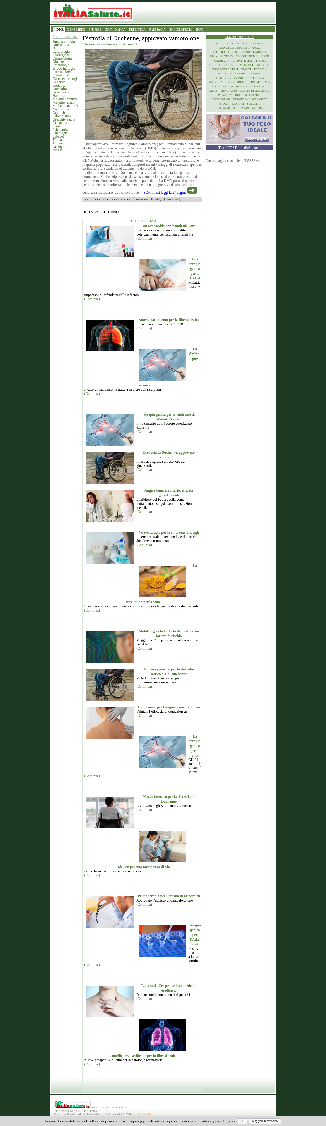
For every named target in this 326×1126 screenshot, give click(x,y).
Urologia (59, 146)
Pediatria (59, 126)
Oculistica (60, 112)
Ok (242, 1121)
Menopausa (229, 90)
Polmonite (259, 99)
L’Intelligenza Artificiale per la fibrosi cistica (142, 1056)
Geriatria (59, 85)
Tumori (58, 143)
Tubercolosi (225, 108)
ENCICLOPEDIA (180, 29)
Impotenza (223, 77)
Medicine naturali (65, 106)
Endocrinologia (64, 68)
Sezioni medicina (65, 36)
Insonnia (215, 82)
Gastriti (241, 73)
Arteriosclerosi (225, 52)
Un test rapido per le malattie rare (168, 226)
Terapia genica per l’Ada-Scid (195, 934)
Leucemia (255, 82)
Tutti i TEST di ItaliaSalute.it (239, 148)
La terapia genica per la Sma (195, 745)
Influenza (256, 77)
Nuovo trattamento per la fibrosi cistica (169, 320)
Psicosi (223, 103)
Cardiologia (61, 51)
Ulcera (257, 108)
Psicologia (60, 133)
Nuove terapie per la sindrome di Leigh (169, 532)
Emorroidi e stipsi (225, 69)
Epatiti (246, 69)
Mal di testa (238, 86)
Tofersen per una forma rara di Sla (143, 867)
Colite (228, 65)
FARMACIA (157, 29)
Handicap (59, 96)
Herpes (256, 73)
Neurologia (61, 109)
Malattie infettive (65, 99)
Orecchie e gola (64, 119)
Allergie (242, 43)
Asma (213, 56)
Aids (230, 43)
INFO (200, 29)
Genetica (59, 82)
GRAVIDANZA (115, 29)
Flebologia (60, 75)
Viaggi (57, 150)
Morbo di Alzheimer (245, 95)
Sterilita (254, 103)
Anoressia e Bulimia (234, 47)
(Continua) (144, 238)
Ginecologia (61, 89)
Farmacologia (62, 72)
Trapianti (59, 140)
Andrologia (61, 45)
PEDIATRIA (137, 29)
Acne (219, 43)
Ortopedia (60, 123)
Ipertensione (234, 82)
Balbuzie (59, 48)
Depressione (245, 65)
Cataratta (222, 60)
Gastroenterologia (66, 79)
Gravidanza (61, 92)
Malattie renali (63, 102)
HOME (59, 29)
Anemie (257, 43)
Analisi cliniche (64, 41)
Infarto (239, 77)
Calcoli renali (247, 56)
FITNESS (95, 29)
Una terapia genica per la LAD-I (195, 268)
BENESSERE (76, 29)
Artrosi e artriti (253, 52)
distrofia (155, 199)
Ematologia (61, 65)
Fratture (225, 73)
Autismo (227, 56)
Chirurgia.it (61, 55)
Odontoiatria (62, 116)
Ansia (256, 47)
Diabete (58, 62)
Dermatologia (62, 58)
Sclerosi (58, 136)
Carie (265, 56)
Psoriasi (238, 103)
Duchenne (142, 199)
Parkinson (241, 99)
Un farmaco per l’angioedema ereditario (169, 707)
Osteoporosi (221, 99)
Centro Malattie (239, 36)
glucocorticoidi (171, 199)
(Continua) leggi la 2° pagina (165, 192)
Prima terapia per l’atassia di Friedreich (169, 896)
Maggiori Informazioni (265, 1121)
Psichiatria (60, 129)
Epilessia (260, 69)
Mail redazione (145, 1114)
